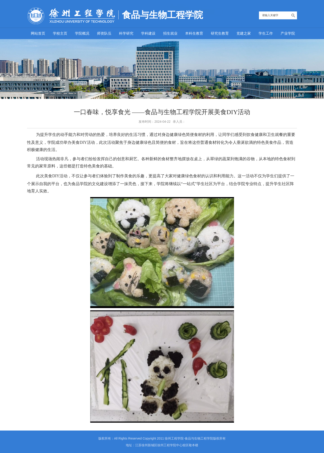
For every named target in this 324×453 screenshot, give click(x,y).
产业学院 (288, 33)
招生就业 (170, 33)
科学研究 (126, 33)
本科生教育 (194, 33)
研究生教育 (220, 33)
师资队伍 (104, 33)
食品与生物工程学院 (162, 14)
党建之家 (243, 33)
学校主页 (60, 33)
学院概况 (82, 33)
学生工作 (266, 33)
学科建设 (148, 33)
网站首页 (38, 33)
